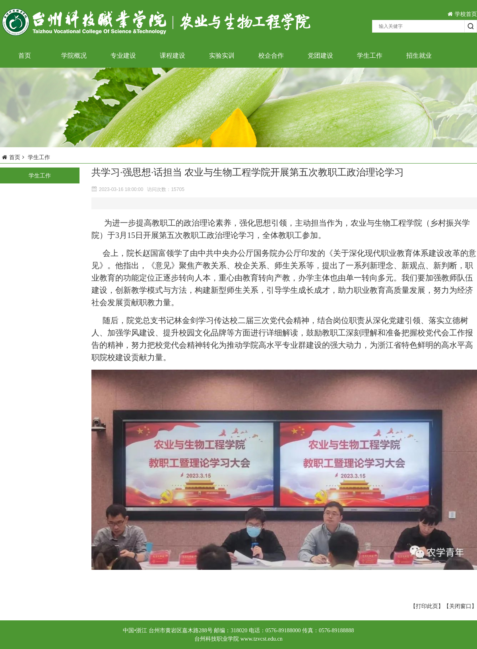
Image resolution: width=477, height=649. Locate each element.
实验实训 (222, 55)
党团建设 (320, 55)
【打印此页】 (427, 606)
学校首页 (462, 14)
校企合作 (271, 55)
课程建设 (172, 55)
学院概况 (74, 55)
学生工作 (369, 55)
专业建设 (123, 55)
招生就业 (419, 55)
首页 (24, 55)
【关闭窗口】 (460, 606)
